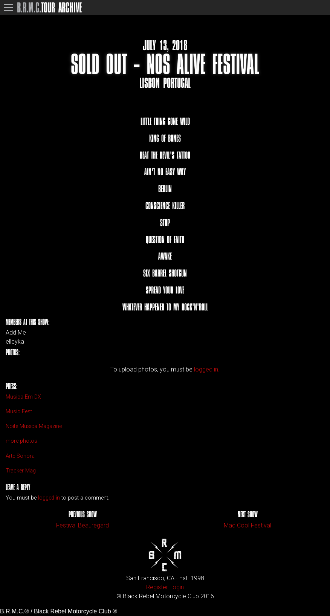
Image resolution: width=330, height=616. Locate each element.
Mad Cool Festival (247, 525)
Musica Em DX (23, 397)
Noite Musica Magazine (34, 426)
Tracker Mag (21, 471)
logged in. (207, 369)
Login (177, 587)
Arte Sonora (20, 456)
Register (157, 587)
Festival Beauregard (82, 525)
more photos (21, 441)
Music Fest (19, 411)
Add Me (16, 333)
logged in (49, 498)
